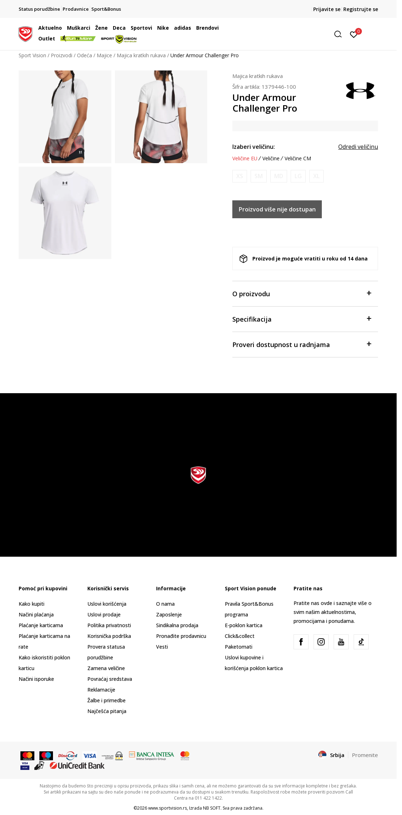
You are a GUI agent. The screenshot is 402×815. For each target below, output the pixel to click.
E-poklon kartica (243, 625)
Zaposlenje (169, 614)
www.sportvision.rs (167, 808)
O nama (165, 603)
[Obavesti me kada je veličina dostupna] (239, 176)
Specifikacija (301, 318)
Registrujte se (360, 9)
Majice (104, 55)
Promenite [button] (365, 754)
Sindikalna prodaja (177, 625)
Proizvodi (61, 55)
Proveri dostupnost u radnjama (301, 344)
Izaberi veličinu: (253, 146)
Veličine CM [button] (298, 158)
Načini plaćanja (36, 614)
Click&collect (240, 636)
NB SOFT (212, 808)
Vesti (162, 646)
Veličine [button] (271, 158)
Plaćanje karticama (41, 625)
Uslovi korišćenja (106, 603)
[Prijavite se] (353, 34)
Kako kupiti (31, 603)
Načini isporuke (36, 678)
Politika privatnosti (109, 625)
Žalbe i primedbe (106, 700)
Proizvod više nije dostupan (277, 209)
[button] (290, 34)
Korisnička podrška (109, 636)
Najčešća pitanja (106, 711)
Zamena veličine (106, 668)
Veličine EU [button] (244, 158)
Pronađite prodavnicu (181, 636)
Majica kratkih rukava (141, 55)
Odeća (84, 55)
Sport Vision (32, 55)
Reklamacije (101, 689)
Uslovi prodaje (104, 614)
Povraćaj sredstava (109, 678)
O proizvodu (301, 293)
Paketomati (238, 646)
